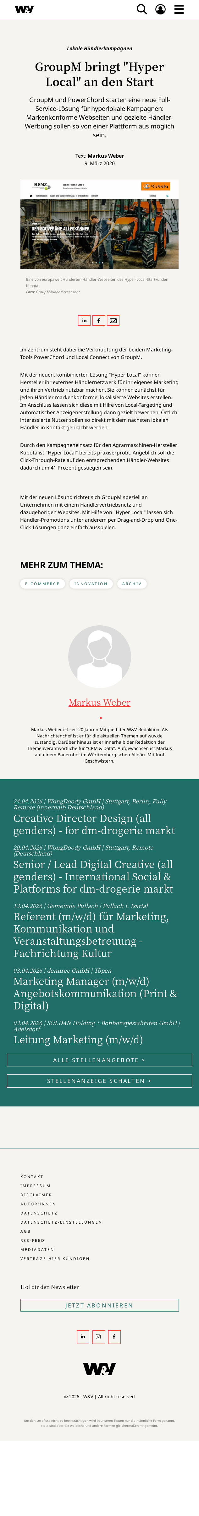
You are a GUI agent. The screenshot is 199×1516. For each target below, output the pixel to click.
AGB (25, 1231)
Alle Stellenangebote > (99, 1060)
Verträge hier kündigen (55, 1258)
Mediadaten (37, 1249)
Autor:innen (38, 1204)
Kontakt (32, 1176)
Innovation (91, 583)
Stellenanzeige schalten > (99, 1080)
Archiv (132, 583)
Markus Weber (106, 155)
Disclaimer (36, 1195)
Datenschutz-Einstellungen (61, 1222)
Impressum (35, 1185)
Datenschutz (39, 1213)
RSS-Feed (32, 1240)
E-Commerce (42, 583)
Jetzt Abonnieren (99, 1305)
